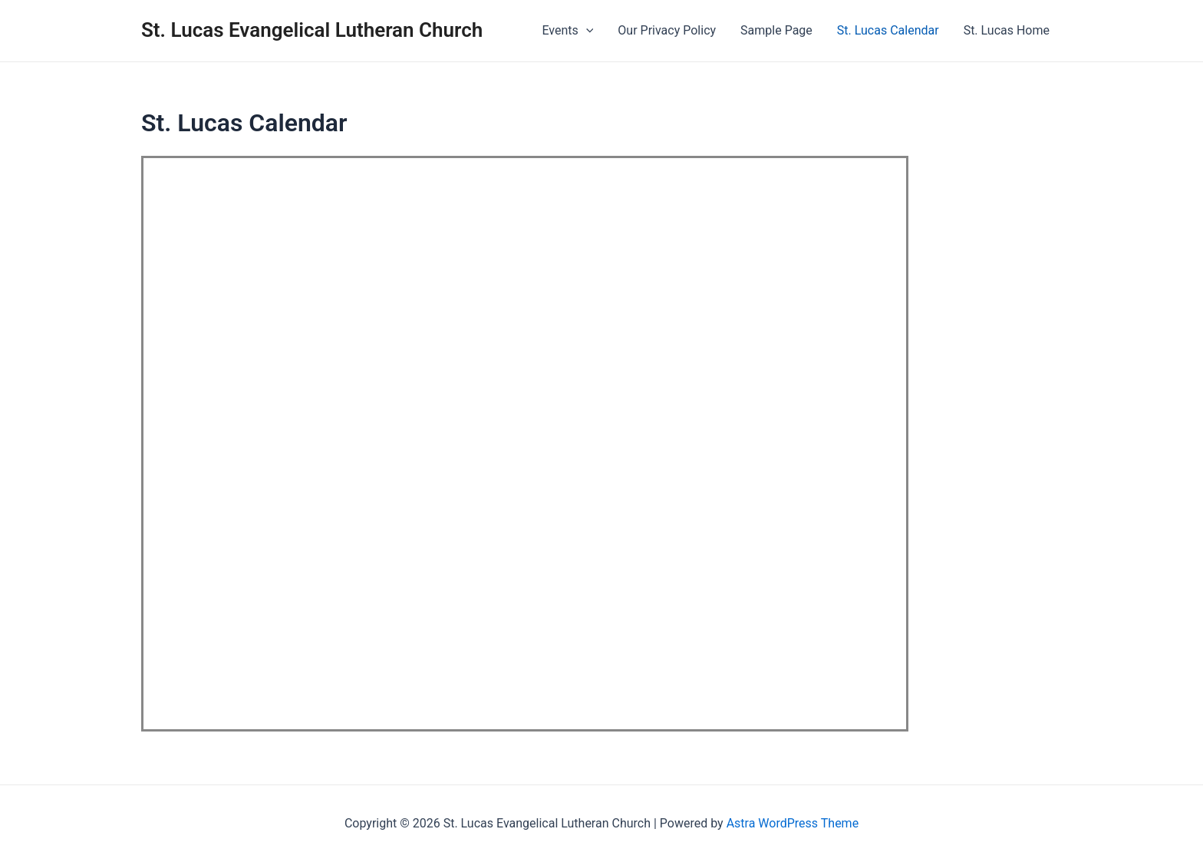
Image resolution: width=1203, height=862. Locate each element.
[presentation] (586, 30)
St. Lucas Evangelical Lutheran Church (312, 29)
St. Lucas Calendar (888, 30)
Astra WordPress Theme (793, 823)
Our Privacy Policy (667, 30)
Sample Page (776, 30)
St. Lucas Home (1007, 30)
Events (567, 30)
